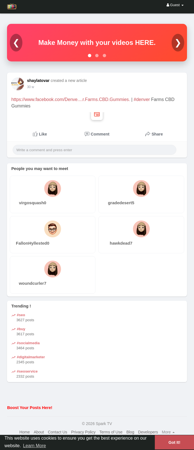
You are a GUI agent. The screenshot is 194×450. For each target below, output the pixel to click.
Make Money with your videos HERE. (97, 42)
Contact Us (57, 432)
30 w (30, 87)
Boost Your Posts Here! (29, 407)
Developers (148, 432)
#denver (142, 99)
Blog (130, 432)
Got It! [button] (174, 442)
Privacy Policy (83, 432)
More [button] (168, 432)
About (39, 432)
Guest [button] (175, 5)
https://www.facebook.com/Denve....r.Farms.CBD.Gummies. (70, 99)
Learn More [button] (34, 445)
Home (24, 432)
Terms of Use (110, 432)
